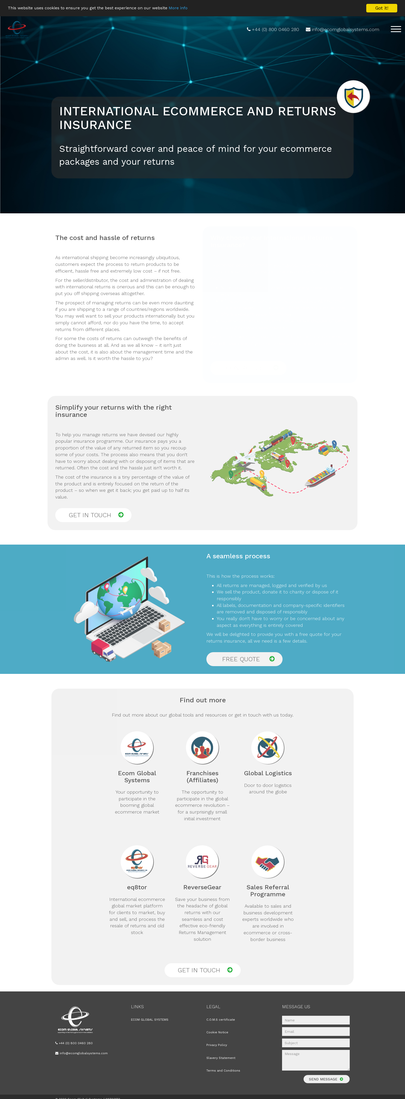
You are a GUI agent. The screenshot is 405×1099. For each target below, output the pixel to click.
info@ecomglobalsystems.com (345, 29)
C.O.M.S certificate (220, 1019)
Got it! (381, 8)
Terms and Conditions (223, 1070)
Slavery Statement (220, 1058)
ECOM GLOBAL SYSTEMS (149, 1019)
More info (189, 8)
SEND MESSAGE (326, 1080)
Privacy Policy (216, 1045)
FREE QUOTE (248, 659)
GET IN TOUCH (96, 515)
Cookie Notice (217, 1032)
